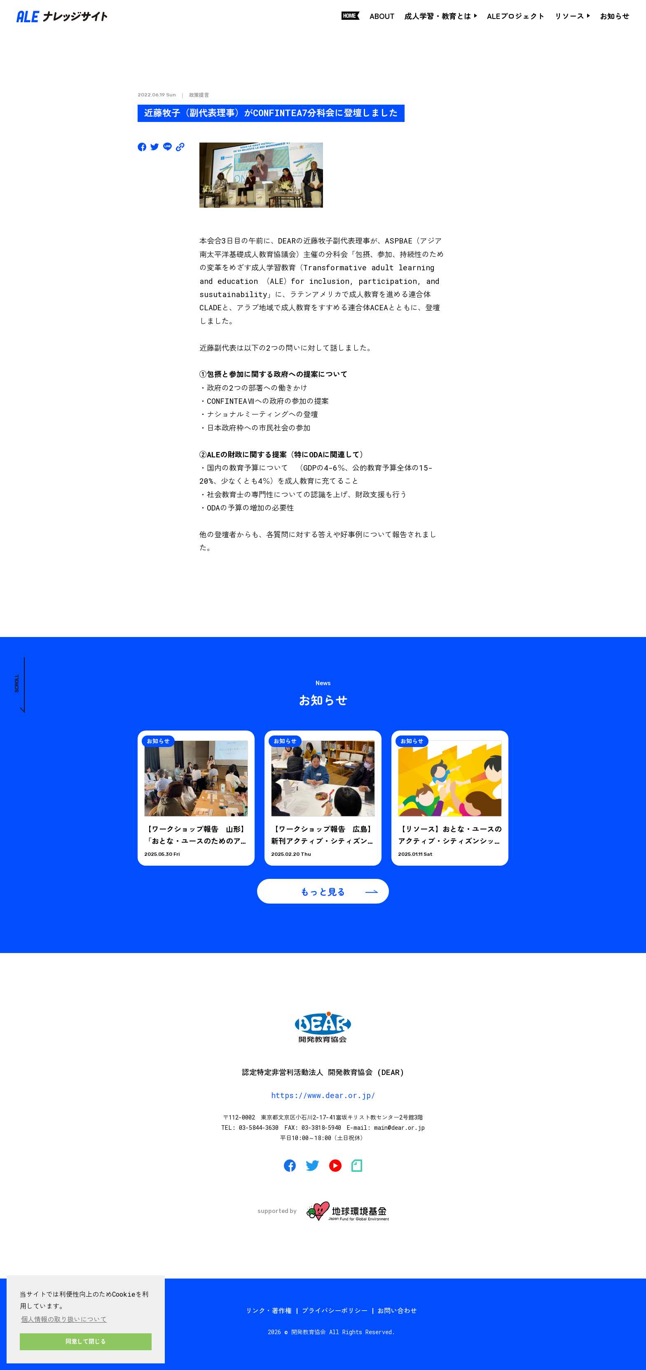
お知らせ (615, 15)
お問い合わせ (397, 1310)
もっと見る (339, 891)
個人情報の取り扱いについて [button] (64, 1319)
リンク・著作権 (269, 1310)
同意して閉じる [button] (86, 1341)
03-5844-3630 (259, 1127)
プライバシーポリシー (334, 1310)
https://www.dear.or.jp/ (323, 1095)
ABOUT (382, 15)
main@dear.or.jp (399, 1127)
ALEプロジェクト (516, 15)
